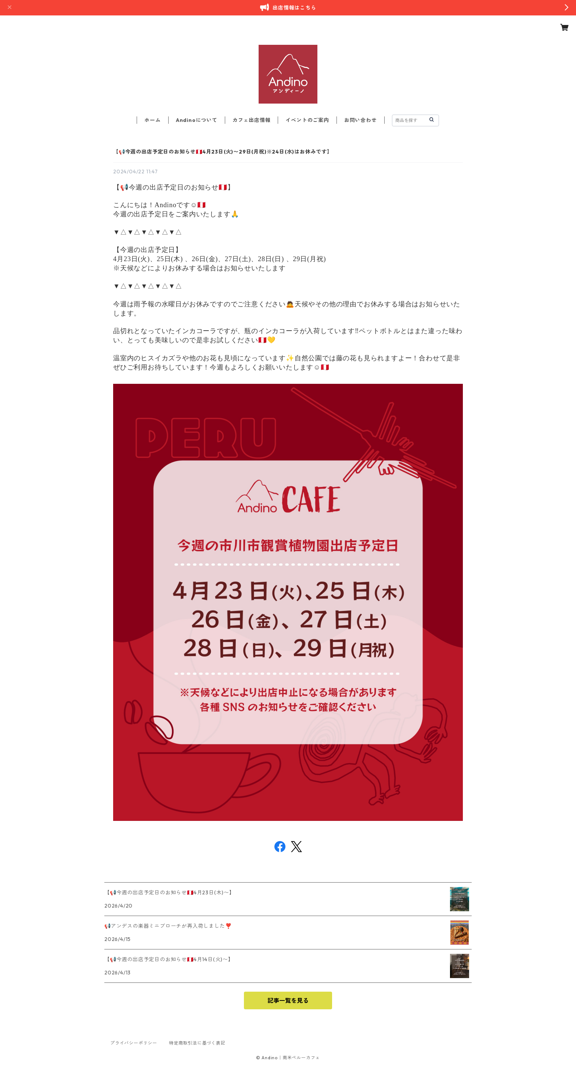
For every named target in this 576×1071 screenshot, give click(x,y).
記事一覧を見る (288, 1000)
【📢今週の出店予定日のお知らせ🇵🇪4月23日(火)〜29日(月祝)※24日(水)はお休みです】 (222, 151)
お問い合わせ (360, 120)
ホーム (152, 120)
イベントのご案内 (307, 120)
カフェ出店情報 (252, 120)
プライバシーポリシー (133, 1043)
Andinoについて (196, 120)
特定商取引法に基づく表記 (197, 1043)
